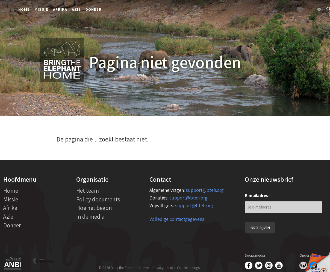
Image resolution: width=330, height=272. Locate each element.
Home (24, 9)
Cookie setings (188, 267)
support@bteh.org (205, 190)
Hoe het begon (94, 208)
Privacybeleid (162, 267)
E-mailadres (258, 196)
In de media (90, 216)
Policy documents (98, 199)
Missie (41, 9)
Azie (76, 9)
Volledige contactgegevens (176, 219)
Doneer (94, 9)
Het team (87, 190)
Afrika (60, 9)
